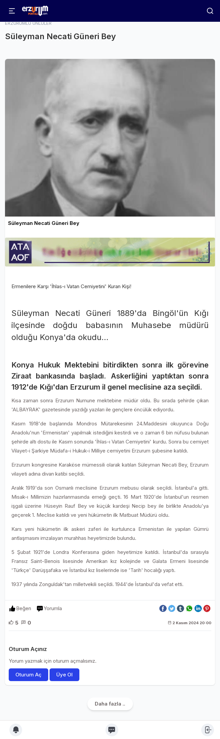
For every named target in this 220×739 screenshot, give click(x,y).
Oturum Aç (28, 674)
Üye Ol (64, 674)
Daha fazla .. (110, 704)
